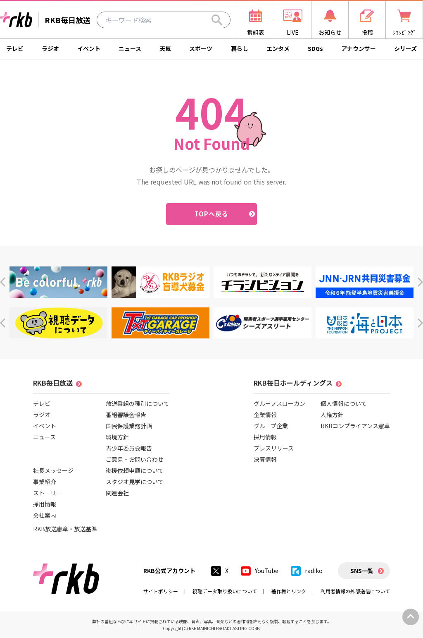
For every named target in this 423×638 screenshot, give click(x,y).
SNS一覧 (361, 570)
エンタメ (278, 48)
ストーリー (47, 493)
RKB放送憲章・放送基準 (65, 529)
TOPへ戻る (212, 213)
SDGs (315, 48)
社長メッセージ (53, 470)
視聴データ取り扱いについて (224, 591)
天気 (165, 48)
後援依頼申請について (135, 470)
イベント (88, 48)
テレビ (15, 48)
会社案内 (44, 515)
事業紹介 (44, 481)
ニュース (130, 48)
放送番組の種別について (137, 403)
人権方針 (332, 414)
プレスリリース (274, 448)
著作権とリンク (288, 591)
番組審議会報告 (126, 414)
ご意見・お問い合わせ (135, 459)
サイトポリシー (160, 591)
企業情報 (265, 414)
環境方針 (117, 437)
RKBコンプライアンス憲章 (355, 426)
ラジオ (50, 48)
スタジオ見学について (135, 481)
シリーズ (405, 48)
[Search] (217, 19)
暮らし (239, 48)
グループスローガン (279, 403)
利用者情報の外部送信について (355, 591)
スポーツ (200, 48)
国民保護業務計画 (129, 426)
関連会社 (117, 493)
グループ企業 (271, 426)
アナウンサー (358, 48)
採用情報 (44, 504)
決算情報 (265, 459)
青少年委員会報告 (129, 448)
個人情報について (344, 403)
